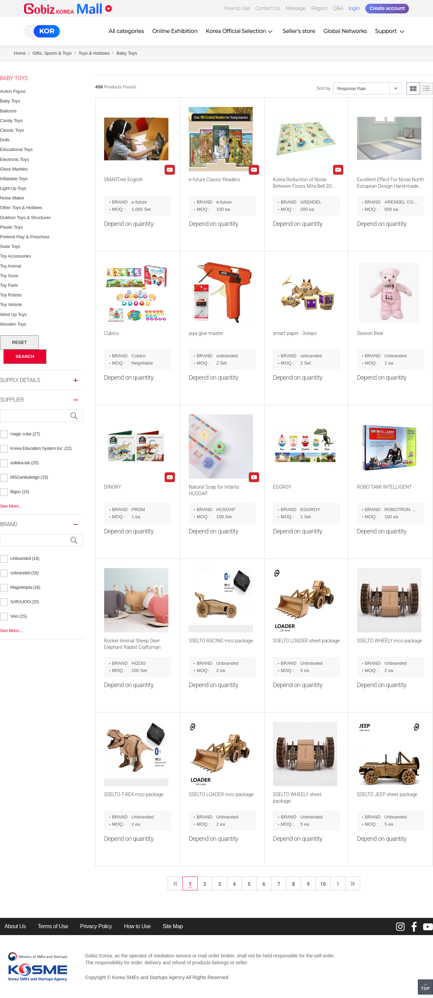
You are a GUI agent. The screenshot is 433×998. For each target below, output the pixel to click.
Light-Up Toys (13, 188)
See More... (11, 506)
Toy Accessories (15, 256)
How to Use (237, 8)
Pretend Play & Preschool (24, 236)
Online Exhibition (175, 31)
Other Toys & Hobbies (21, 207)
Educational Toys (16, 149)
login (354, 8)
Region (319, 8)
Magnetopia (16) (25, 587)
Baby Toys (126, 53)
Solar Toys (10, 246)
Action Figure (12, 91)
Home (20, 53)
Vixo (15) (18, 616)
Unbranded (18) (24, 558)
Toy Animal (10, 266)
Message (296, 8)
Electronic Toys (14, 159)
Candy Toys (11, 120)
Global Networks (345, 31)
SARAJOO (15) (24, 601)
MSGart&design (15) (29, 477)
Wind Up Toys (13, 314)
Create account (387, 8)
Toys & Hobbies (94, 53)
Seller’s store (298, 31)
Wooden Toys (13, 324)
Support (390, 31)
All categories (126, 31)
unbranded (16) (24, 572)
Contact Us (267, 8)
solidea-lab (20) (24, 462)
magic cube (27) (25, 433)
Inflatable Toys (13, 178)
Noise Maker (12, 197)
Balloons (8, 110)
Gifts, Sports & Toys (52, 53)
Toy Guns (9, 275)
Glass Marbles (13, 169)
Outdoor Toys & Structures (25, 217)
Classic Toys (12, 130)
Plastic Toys (11, 227)
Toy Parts (9, 285)
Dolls (5, 139)
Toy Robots (11, 294)
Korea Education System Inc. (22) (40, 448)
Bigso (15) (19, 491)
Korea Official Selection (240, 31)
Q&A (338, 8)
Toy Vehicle (11, 304)
